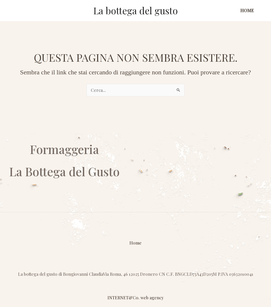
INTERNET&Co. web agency (135, 297)
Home (247, 10)
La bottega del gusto (135, 10)
